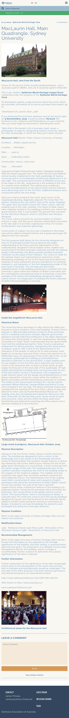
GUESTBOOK (41, 692)
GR (36, 3)
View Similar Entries (35, 675)
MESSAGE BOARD (43, 699)
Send (34, 668)
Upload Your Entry (14, 13)
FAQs (38, 706)
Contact (9, 692)
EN (32, 3)
